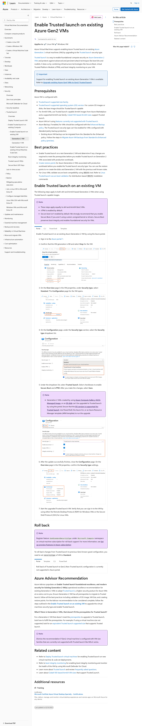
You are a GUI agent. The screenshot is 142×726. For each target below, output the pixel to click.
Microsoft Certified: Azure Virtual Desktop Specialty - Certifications (58, 694)
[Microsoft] (4, 3)
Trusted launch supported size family (53, 102)
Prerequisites (118, 21)
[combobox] (16, 20)
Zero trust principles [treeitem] (13, 99)
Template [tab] (63, 228)
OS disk (69, 403)
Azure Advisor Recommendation (125, 35)
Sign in (136, 3)
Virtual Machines (56, 17)
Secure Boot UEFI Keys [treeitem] (16, 165)
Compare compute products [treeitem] (15, 34)
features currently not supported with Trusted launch (77, 121)
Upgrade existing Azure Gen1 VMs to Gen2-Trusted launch (67, 82)
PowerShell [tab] (53, 228)
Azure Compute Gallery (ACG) (88, 400)
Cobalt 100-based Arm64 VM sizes (62, 672)
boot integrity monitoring (56, 663)
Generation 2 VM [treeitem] (18, 139)
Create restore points (47, 163)
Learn (37, 17)
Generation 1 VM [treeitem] (18, 143)
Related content (119, 38)
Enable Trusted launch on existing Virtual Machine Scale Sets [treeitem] (19, 150)
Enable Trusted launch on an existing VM (124, 28)
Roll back (117, 33)
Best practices (119, 24)
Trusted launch (85, 52)
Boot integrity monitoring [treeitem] (17, 157)
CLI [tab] (45, 228)
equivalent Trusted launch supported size (69, 623)
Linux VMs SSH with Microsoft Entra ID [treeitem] (17, 201)
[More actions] (106, 17)
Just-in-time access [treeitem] (13, 169)
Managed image (54, 403)
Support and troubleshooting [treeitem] (15, 252)
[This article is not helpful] (134, 46)
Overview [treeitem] (8, 29)
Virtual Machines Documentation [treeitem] (16, 25)
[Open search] (131, 3)
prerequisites (75, 617)
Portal (116, 9)
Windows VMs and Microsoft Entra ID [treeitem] (16, 208)
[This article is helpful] (131, 46)
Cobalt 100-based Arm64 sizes (79, 115)
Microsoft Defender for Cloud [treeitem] (16, 103)
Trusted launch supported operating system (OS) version (61, 105)
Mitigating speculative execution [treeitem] (14, 183)
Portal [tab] (38, 228)
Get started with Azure (130, 9)
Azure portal (56, 239)
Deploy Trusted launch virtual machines (61, 656)
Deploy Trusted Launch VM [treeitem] (18, 120)
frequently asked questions (85, 669)
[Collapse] (28, 15)
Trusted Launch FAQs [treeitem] (15, 161)
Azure (44, 17)
